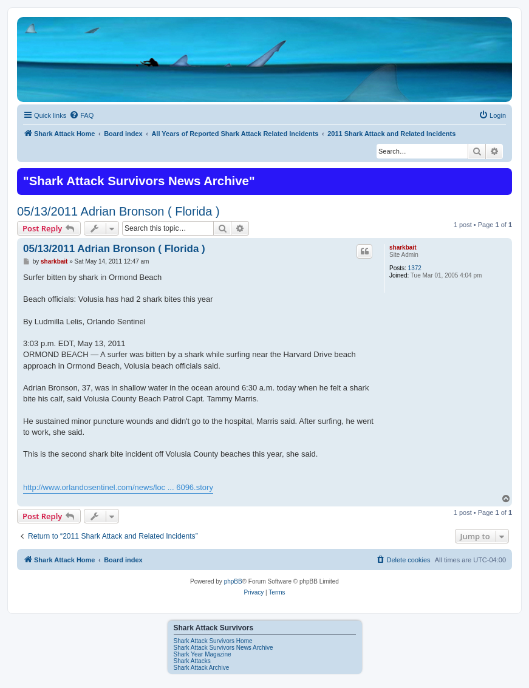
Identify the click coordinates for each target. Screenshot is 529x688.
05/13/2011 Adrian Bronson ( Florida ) (118, 211)
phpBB (233, 581)
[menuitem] (81, 115)
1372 (414, 268)
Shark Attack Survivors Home (213, 641)
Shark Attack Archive (202, 667)
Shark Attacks (192, 661)
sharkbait (402, 247)
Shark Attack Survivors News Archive (223, 647)
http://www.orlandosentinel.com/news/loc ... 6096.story (118, 487)
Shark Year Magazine (202, 654)
